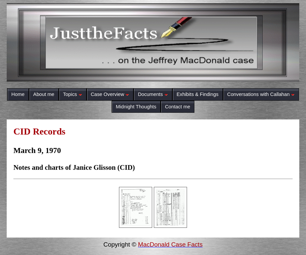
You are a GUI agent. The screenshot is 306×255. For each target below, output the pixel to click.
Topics (72, 94)
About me (43, 94)
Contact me (177, 106)
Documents (153, 94)
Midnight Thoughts (136, 106)
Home (17, 94)
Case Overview (110, 94)
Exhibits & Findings (198, 94)
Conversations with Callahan (261, 94)
